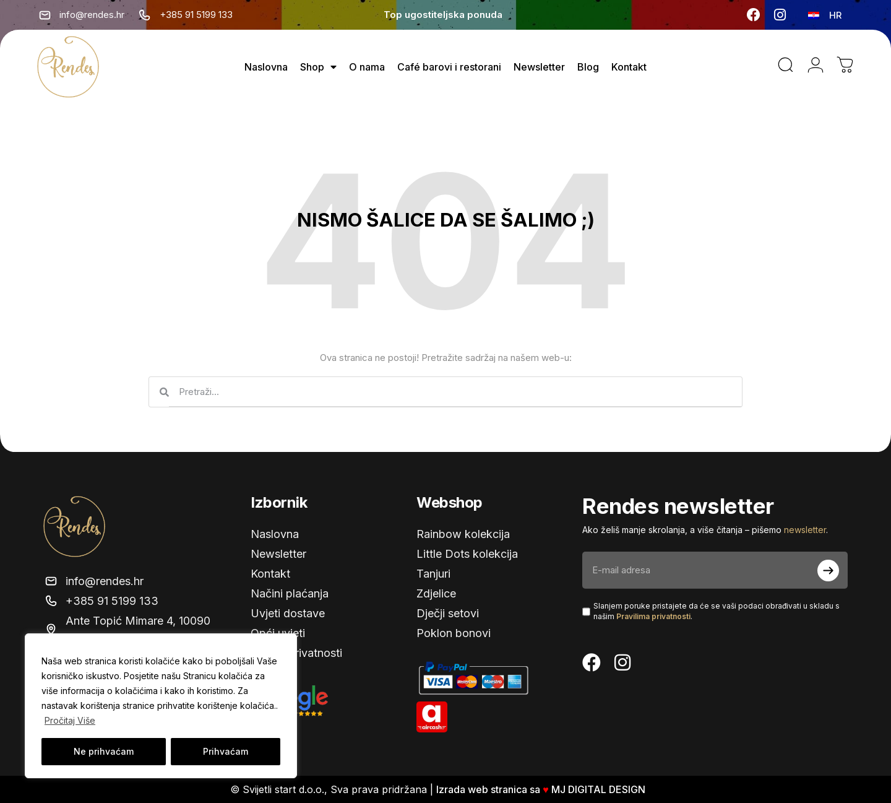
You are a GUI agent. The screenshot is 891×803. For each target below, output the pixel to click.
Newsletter (539, 67)
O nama (367, 67)
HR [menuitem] (835, 15)
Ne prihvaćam (104, 751)
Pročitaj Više (70, 720)
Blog (588, 67)
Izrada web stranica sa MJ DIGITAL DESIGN (542, 789)
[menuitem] (825, 15)
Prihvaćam (225, 751)
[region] (161, 705)
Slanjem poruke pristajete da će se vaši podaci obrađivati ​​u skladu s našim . (716, 611)
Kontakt (629, 67)
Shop (318, 67)
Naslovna (266, 67)
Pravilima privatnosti (653, 616)
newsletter (805, 529)
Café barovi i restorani (449, 67)
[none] (826, 15)
